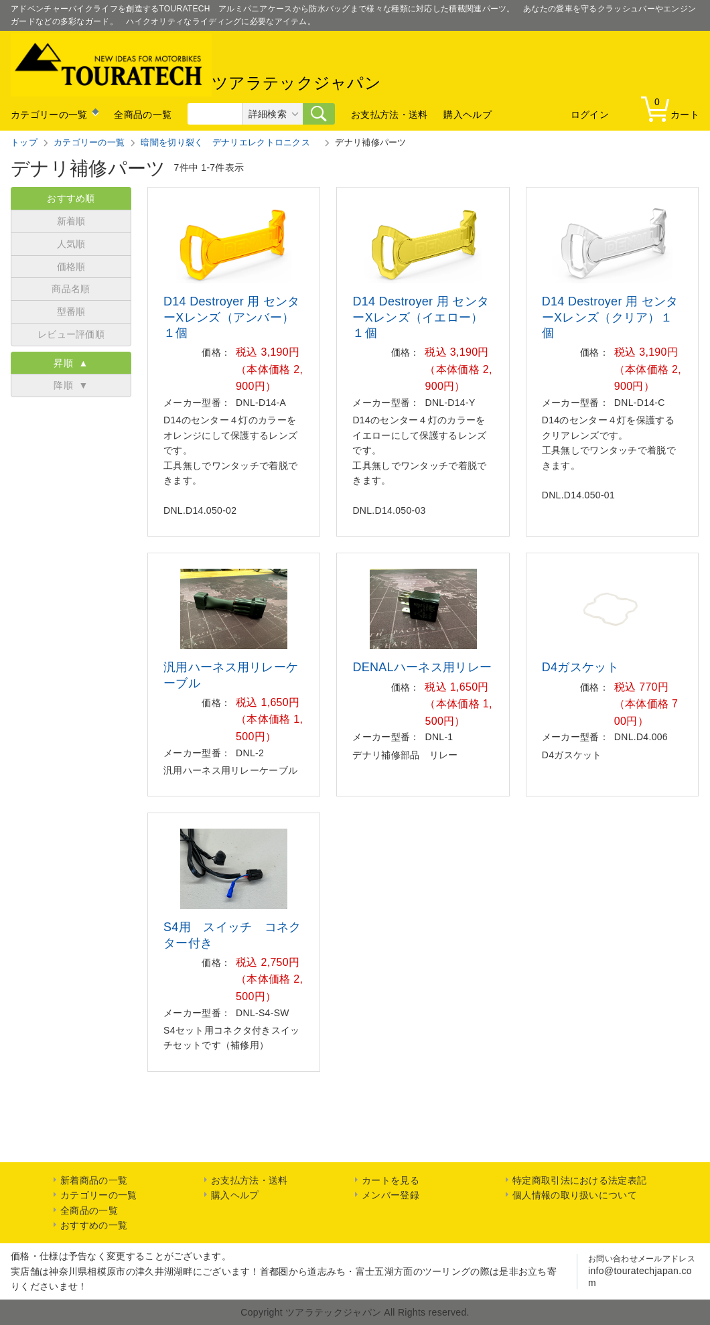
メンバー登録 (390, 1195)
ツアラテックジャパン (196, 64)
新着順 (71, 221)
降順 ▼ (71, 385)
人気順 (71, 243)
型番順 (71, 311)
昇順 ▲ (71, 363)
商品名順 (71, 288)
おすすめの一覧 (93, 1225)
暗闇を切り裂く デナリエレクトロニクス (230, 142)
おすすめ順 (71, 198)
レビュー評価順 (71, 334)
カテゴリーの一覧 (49, 114)
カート (673, 108)
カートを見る (390, 1180)
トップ (24, 142)
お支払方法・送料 (389, 114)
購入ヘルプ (467, 114)
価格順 (71, 266)
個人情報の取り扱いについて (574, 1195)
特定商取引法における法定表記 (579, 1180)
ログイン (590, 114)
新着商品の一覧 (93, 1180)
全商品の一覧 (142, 114)
